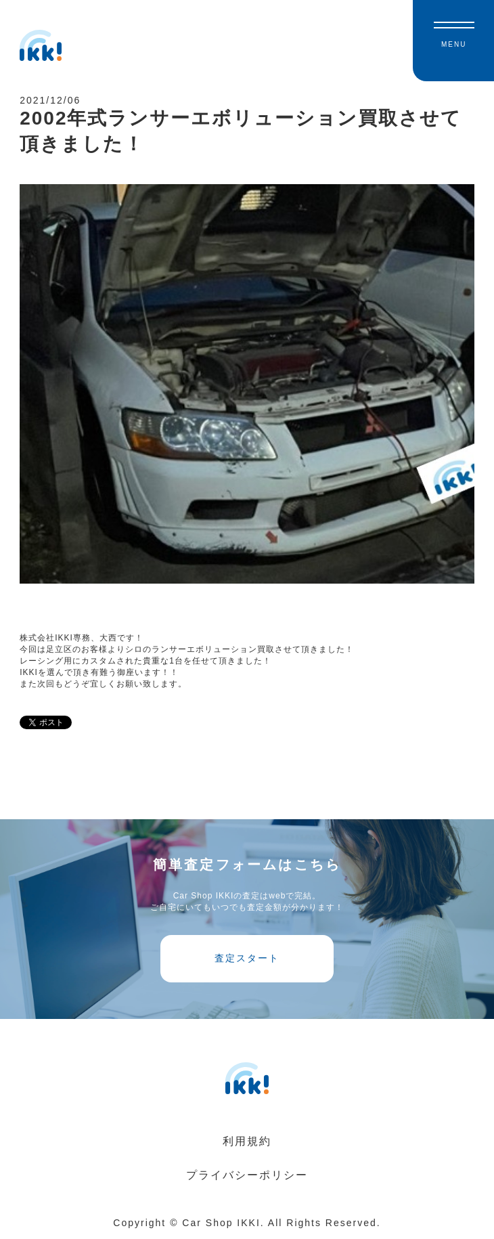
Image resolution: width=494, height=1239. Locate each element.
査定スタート (247, 958)
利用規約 (247, 1141)
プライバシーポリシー (247, 1175)
